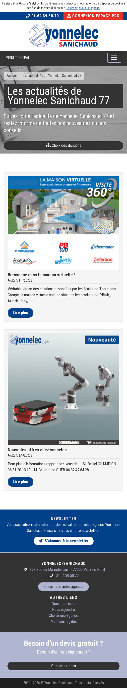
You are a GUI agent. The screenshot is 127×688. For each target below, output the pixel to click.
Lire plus (20, 312)
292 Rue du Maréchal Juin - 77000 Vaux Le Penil (67, 569)
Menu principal (18, 58)
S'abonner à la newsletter (64, 540)
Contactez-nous (63, 666)
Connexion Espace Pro (93, 15)
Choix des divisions (63, 145)
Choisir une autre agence (63, 586)
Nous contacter (64, 603)
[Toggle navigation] (114, 58)
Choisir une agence (63, 615)
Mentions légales (64, 621)
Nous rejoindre (63, 609)
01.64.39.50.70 (42, 16)
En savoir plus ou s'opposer (83, 8)
